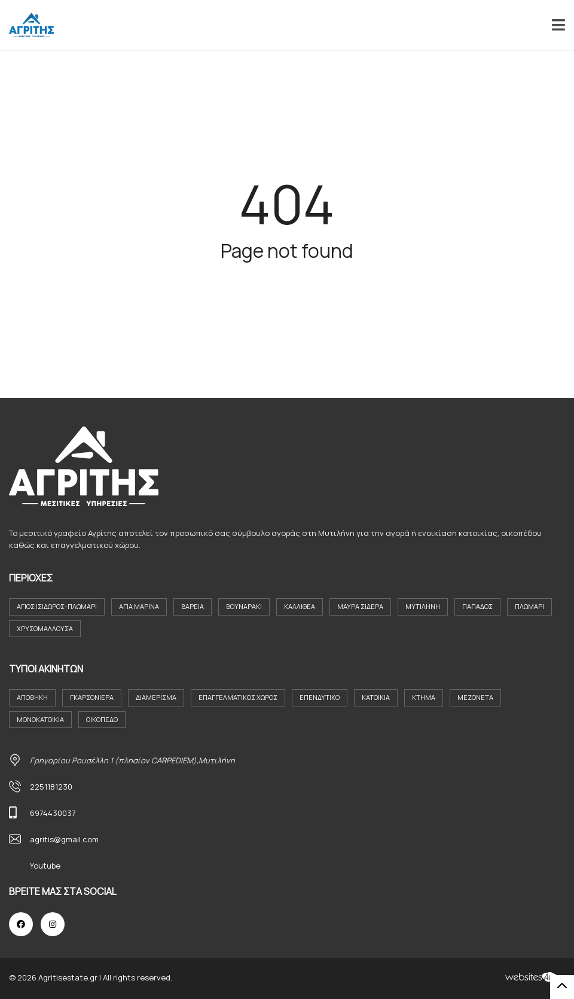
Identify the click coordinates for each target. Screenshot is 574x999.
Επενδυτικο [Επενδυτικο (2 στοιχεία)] (320, 697)
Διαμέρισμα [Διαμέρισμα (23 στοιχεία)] (156, 697)
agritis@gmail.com (64, 839)
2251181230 (51, 786)
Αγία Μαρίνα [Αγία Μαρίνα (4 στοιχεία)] (139, 606)
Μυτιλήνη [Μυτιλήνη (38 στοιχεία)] (422, 606)
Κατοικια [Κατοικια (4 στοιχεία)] (376, 697)
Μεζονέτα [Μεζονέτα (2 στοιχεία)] (475, 697)
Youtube (45, 865)
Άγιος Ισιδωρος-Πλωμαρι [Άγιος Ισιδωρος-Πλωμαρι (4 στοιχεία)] (57, 606)
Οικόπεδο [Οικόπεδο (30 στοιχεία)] (102, 719)
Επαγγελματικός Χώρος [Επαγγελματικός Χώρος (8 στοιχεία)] (238, 697)
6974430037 (53, 813)
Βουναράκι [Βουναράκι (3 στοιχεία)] (244, 606)
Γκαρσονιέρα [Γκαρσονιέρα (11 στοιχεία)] (92, 697)
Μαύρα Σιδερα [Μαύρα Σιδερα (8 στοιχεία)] (360, 606)
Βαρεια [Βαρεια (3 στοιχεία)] (192, 606)
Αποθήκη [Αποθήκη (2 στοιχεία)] (32, 697)
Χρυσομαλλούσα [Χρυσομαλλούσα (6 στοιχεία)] (45, 628)
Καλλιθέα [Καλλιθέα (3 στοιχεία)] (299, 606)
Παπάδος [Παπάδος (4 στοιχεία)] (477, 606)
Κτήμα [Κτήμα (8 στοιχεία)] (423, 697)
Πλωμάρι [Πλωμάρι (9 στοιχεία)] (529, 606)
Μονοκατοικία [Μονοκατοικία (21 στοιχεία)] (40, 719)
